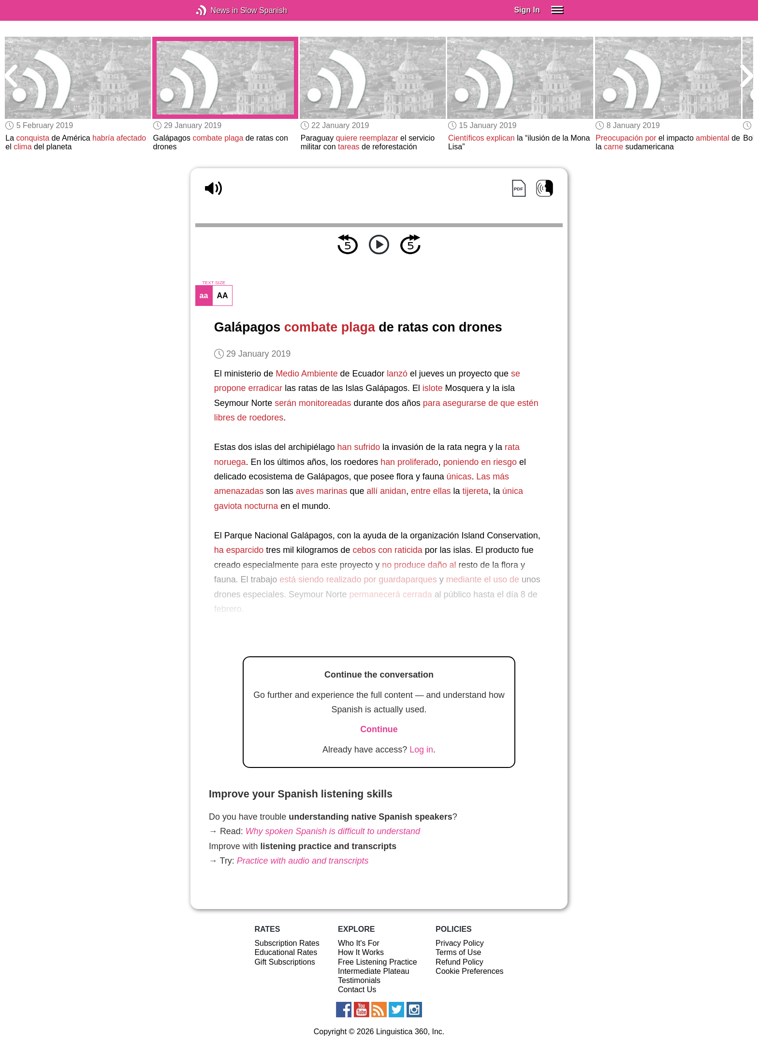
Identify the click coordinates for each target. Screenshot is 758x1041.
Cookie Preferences (470, 971)
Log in (421, 749)
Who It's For (358, 943)
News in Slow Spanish (216, 10)
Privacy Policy (460, 943)
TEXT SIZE (213, 282)
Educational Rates (285, 952)
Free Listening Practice (377, 962)
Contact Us (357, 989)
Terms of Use (458, 952)
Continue (379, 729)
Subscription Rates (286, 943)
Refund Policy (459, 962)
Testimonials (359, 980)
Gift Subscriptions (284, 962)
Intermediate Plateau (373, 971)
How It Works (361, 952)
